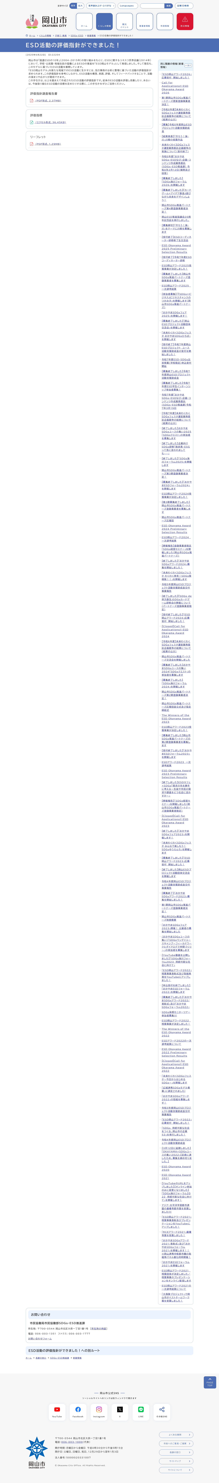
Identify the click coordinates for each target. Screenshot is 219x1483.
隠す (189, 65)
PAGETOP (210, 1384)
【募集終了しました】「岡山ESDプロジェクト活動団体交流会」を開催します (176, 324)
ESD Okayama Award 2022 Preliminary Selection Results (176, 1052)
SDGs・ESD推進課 (59, 1358)
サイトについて (175, 1470)
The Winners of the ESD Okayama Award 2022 (176, 1032)
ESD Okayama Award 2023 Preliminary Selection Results (176, 773)
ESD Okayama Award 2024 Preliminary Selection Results (176, 528)
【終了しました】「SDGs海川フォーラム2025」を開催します (177, 461)
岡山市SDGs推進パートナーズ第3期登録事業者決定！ (176, 473)
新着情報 (91, 36)
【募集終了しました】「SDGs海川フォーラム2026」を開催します (174, 181)
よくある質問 (175, 1435)
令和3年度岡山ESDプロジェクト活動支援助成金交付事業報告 (176, 1111)
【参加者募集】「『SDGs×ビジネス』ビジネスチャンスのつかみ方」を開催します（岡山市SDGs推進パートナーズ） (176, 301)
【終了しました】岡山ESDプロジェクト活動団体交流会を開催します (176, 872)
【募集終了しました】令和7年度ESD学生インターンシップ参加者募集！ (176, 386)
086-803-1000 (72, 1442)
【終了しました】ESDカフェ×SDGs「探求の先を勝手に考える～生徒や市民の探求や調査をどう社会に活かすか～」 (176, 789)
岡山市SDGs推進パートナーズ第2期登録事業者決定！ (176, 695)
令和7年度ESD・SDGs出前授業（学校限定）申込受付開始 (176, 362)
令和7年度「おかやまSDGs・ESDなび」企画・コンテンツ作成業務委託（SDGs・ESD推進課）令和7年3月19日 (176, 401)
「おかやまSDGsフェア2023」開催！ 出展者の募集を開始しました (176, 928)
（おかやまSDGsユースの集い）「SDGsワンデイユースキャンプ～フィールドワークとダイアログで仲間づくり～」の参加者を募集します (177, 943)
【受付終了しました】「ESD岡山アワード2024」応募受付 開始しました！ (176, 617)
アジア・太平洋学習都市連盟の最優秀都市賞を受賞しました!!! (176, 1208)
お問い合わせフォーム (40, 1339)
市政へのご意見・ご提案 (175, 1444)
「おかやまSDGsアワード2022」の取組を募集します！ (176, 1099)
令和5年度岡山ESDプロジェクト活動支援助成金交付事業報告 (176, 587)
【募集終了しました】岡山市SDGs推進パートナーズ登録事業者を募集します (176, 277)
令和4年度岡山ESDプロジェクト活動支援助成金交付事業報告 (176, 884)
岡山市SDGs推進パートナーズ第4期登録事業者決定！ (176, 208)
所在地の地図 (98, 1329)
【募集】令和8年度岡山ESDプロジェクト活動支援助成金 (177, 127)
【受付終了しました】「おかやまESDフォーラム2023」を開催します (177, 753)
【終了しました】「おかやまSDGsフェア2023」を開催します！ (176, 834)
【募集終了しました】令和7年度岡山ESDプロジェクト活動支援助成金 (176, 374)
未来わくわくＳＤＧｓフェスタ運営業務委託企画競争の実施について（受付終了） (176, 148)
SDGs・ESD (77, 36)
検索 (168, 6)
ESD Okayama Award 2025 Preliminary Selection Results (176, 248)
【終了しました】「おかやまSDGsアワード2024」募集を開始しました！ (176, 564)
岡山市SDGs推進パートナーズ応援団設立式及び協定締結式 (176, 706)
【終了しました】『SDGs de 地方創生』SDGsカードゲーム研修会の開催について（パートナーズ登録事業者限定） (177, 603)
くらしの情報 (45, 36)
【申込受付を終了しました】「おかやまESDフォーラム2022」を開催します (176, 988)
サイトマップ (175, 1461)
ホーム (32, 36)
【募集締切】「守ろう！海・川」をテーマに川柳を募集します (177, 228)
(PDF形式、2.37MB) (45, 101)
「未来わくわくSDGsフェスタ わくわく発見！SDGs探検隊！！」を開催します (176, 575)
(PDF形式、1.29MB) (45, 144)
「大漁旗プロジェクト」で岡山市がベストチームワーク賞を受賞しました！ (176, 1297)
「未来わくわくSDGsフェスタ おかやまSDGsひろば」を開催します (176, 336)
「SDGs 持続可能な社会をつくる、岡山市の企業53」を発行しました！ (176, 1131)
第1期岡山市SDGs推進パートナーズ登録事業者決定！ (176, 908)
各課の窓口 (41, 1358)
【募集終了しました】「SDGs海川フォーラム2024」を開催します (174, 683)
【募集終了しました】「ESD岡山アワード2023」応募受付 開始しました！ (176, 861)
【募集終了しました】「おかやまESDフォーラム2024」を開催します (177, 485)
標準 (73, 6)
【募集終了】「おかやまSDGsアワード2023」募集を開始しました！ (176, 896)
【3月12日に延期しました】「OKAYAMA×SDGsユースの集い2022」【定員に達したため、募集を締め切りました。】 (177, 1155)
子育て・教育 (61, 36)
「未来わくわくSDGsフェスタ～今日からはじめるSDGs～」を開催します (176, 1079)
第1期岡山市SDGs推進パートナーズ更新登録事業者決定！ (176, 101)
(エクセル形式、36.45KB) (48, 122)
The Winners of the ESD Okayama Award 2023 (176, 718)
